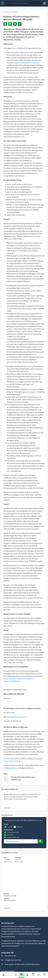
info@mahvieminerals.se (17, 717)
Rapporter (10, 835)
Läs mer (8, 808)
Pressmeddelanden (13, 832)
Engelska (19, 827)
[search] (26, 3)
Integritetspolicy (8, 971)
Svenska (10, 827)
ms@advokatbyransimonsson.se (26, 63)
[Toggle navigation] (44, 3)
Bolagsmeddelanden (13, 837)
